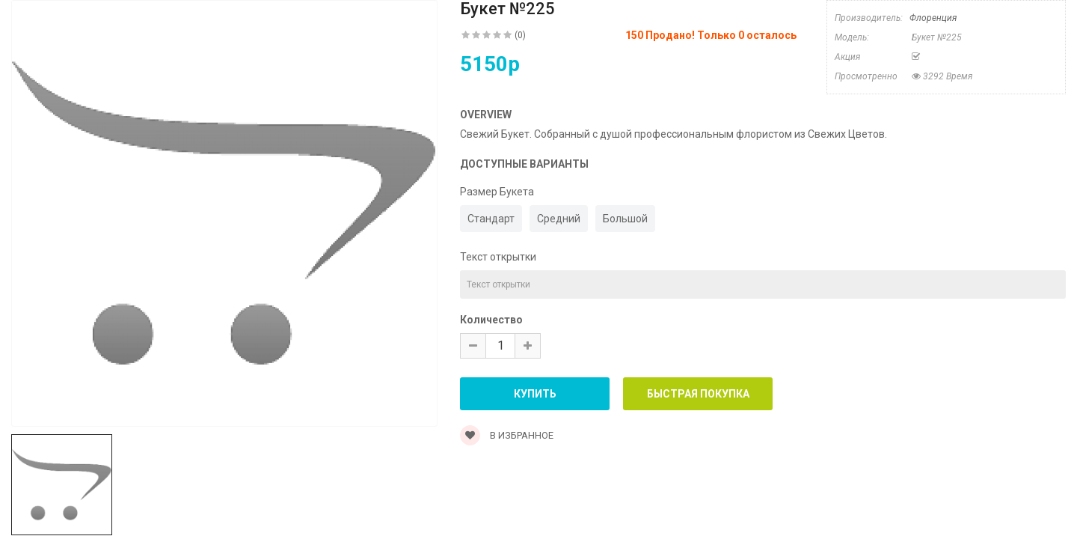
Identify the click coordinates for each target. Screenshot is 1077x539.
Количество (491, 320)
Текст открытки (498, 257)
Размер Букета (497, 192)
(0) (520, 35)
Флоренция (933, 18)
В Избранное (506, 435)
